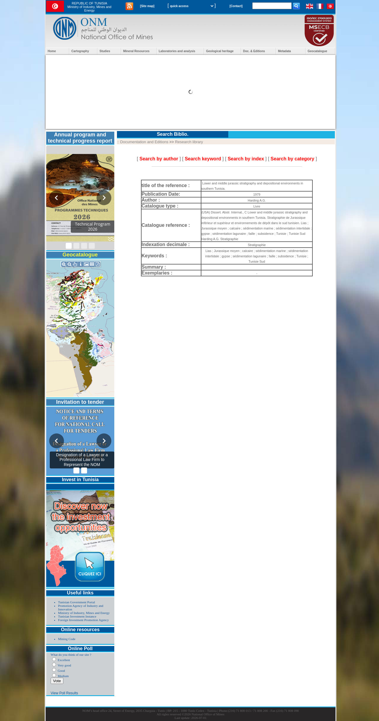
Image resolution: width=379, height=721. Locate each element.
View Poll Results (64, 693)
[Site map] (147, 6)
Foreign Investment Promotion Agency (83, 620)
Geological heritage (220, 51)
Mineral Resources (136, 51)
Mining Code (66, 639)
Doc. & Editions (254, 51)
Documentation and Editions (144, 142)
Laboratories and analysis (177, 51)
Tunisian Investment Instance (77, 616)
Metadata (284, 51)
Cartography (80, 51)
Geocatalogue (317, 51)
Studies (104, 51)
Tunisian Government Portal (76, 602)
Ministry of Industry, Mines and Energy (84, 613)
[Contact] (236, 6)
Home (52, 51)
